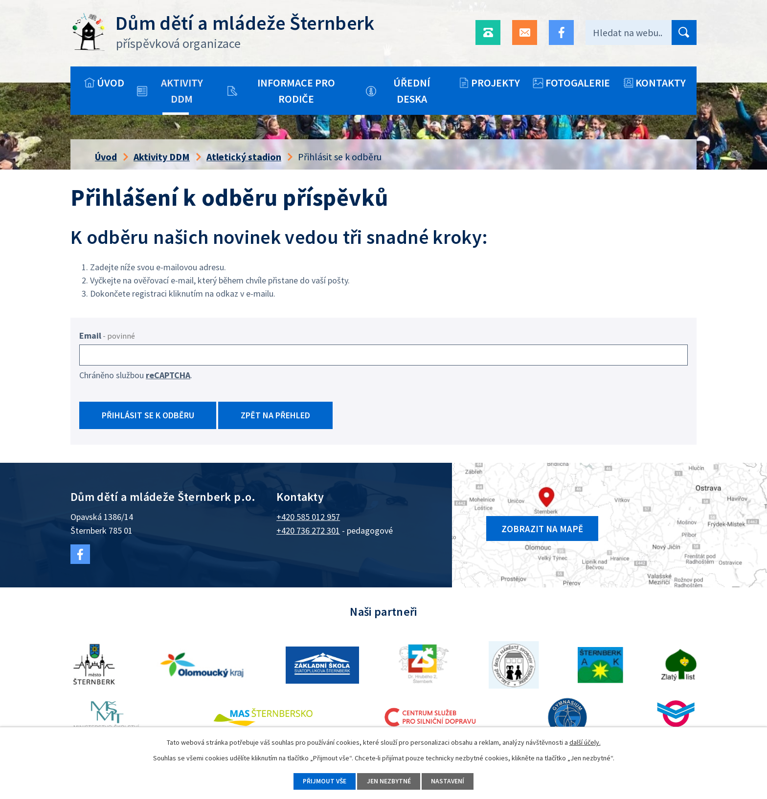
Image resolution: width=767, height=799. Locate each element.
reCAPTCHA (168, 375)
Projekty (495, 82)
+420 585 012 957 (308, 518)
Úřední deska (411, 91)
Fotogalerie (577, 82)
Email (107, 335)
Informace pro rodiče (296, 91)
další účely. (585, 741)
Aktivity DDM (182, 91)
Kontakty (660, 82)
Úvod (110, 82)
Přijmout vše (322, 781)
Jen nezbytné (389, 781)
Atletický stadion (243, 157)
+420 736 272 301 (308, 532)
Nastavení (450, 781)
